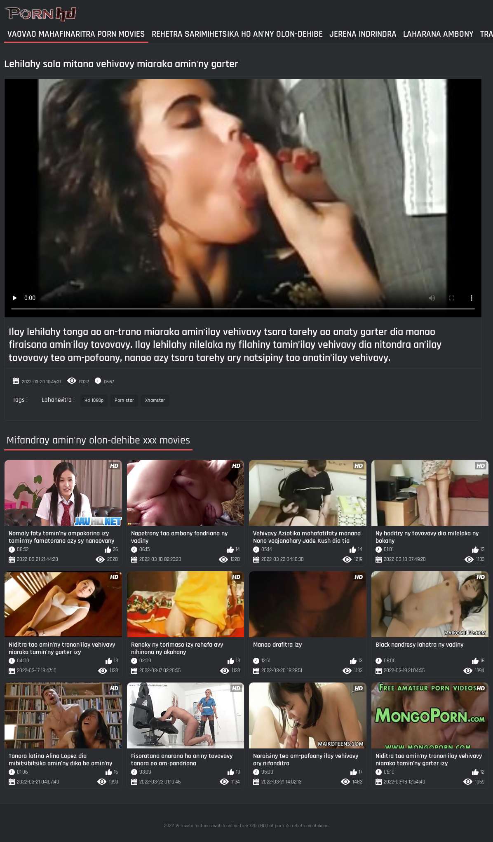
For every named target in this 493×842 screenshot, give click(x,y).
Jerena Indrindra (363, 34)
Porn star (124, 400)
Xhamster (155, 400)
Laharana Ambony (438, 34)
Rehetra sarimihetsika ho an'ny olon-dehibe (237, 34)
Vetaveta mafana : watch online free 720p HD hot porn (230, 826)
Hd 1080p (94, 400)
